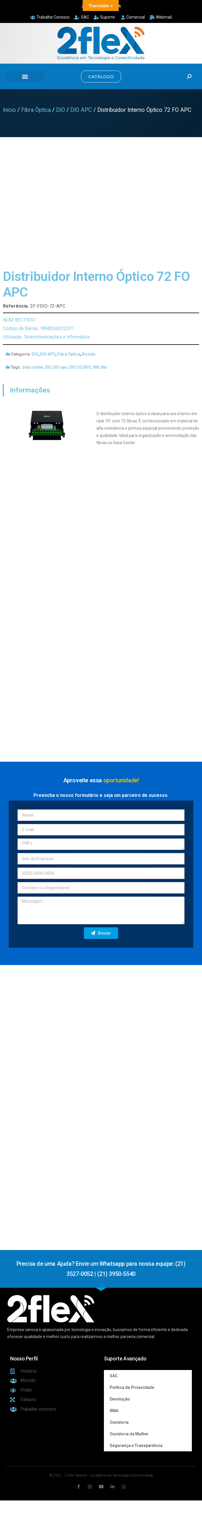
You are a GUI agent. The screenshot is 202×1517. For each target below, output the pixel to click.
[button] (25, 76)
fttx (104, 367)
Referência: (16, 306)
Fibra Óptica (36, 110)
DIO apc (60, 367)
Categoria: (21, 354)
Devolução (120, 1399)
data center (32, 367)
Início (9, 110)
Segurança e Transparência (136, 1445)
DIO (60, 110)
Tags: (16, 367)
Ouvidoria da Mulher (129, 1434)
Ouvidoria (119, 1422)
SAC (114, 1375)
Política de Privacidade (132, 1387)
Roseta (88, 354)
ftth (96, 367)
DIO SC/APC (80, 367)
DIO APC (81, 110)
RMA (114, 1410)
